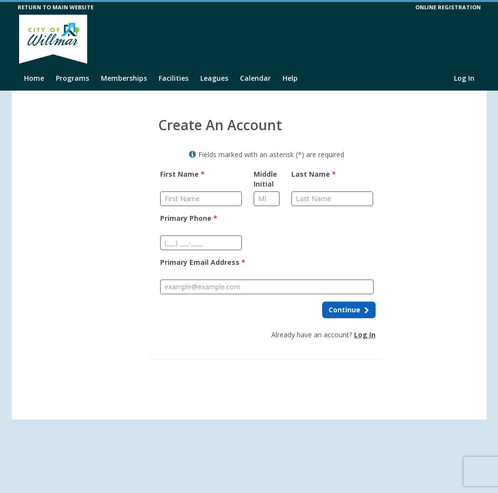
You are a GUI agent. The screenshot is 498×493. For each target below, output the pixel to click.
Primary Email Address (202, 262)
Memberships (124, 78)
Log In (464, 78)
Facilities (174, 78)
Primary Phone (188, 218)
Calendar (255, 78)
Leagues (214, 78)
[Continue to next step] (349, 310)
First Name (182, 174)
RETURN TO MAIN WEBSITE (56, 7)
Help (290, 78)
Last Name (313, 174)
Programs (72, 78)
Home (34, 78)
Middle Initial (265, 178)
